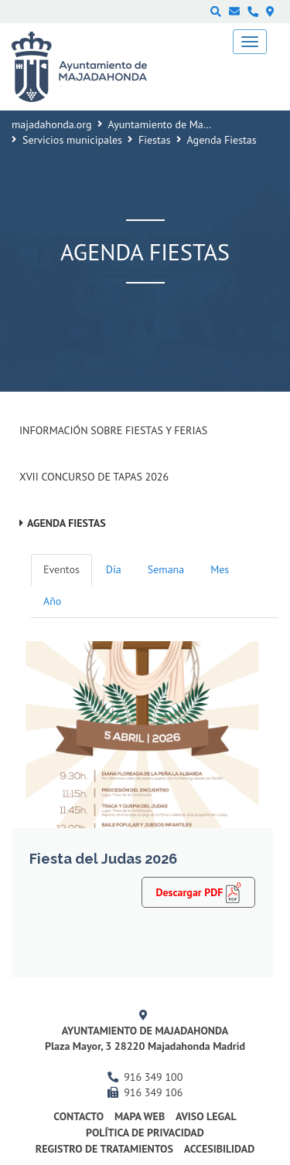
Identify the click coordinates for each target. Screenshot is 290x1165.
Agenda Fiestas (66, 523)
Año (52, 601)
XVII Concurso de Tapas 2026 (94, 477)
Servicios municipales (72, 140)
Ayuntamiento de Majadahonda (180, 124)
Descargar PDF (198, 891)
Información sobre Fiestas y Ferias (113, 430)
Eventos (61, 569)
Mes (219, 569)
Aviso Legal (206, 1116)
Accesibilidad (219, 1149)
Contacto (78, 1116)
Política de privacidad (145, 1133)
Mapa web (139, 1116)
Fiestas (154, 140)
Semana (166, 569)
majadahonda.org (52, 124)
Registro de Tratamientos (104, 1149)
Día (113, 569)
